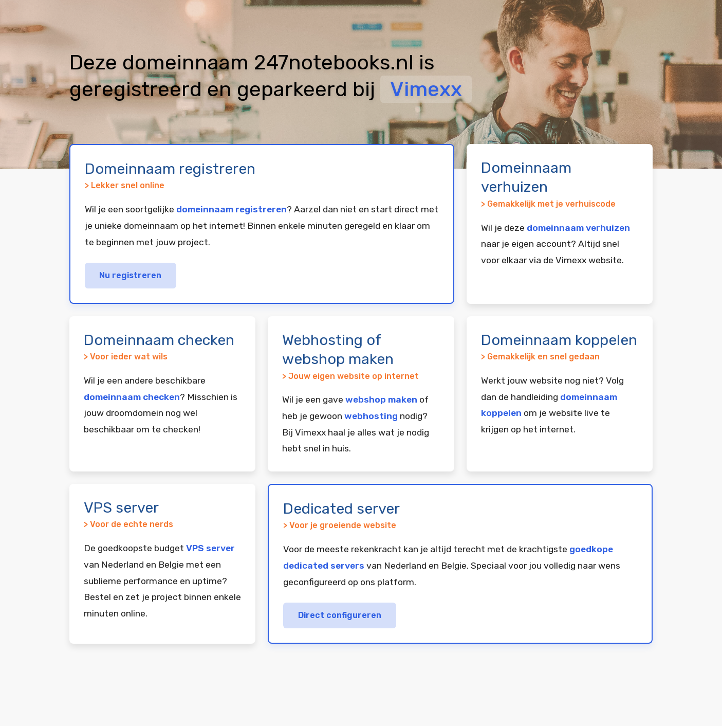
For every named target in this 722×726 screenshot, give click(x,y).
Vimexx (426, 89)
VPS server (210, 548)
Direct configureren (339, 615)
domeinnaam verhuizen (578, 228)
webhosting (371, 416)
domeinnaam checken (132, 397)
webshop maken (381, 399)
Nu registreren (130, 275)
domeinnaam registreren (231, 209)
